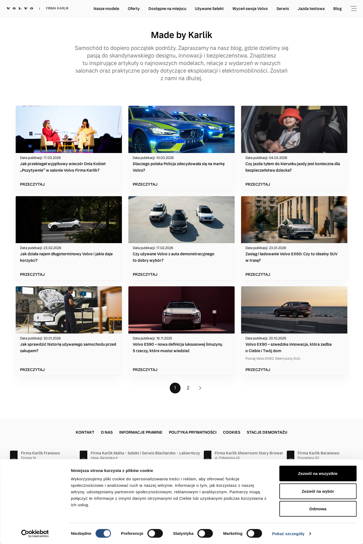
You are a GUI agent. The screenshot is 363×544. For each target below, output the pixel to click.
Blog (337, 8)
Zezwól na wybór (318, 491)
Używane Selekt (209, 8)
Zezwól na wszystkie (318, 473)
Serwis (283, 8)
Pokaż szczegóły (288, 533)
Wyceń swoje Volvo (250, 8)
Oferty (134, 8)
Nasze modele (106, 8)
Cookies (231, 432)
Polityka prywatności (193, 432)
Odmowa (317, 508)
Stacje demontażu (267, 432)
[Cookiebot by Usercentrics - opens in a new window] (35, 533)
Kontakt (85, 432)
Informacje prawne (140, 432)
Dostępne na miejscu (167, 8)
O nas (107, 432)
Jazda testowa (311, 8)
